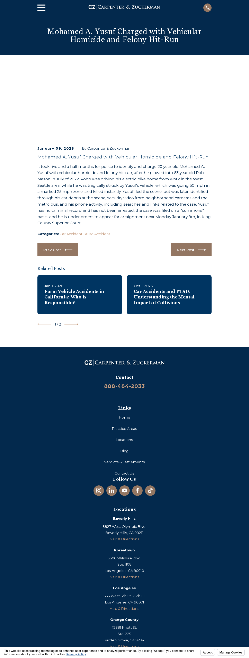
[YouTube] (124, 426)
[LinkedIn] (111, 426)
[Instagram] (98, 426)
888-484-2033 (124, 322)
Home (124, 353)
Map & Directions (124, 475)
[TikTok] (150, 426)
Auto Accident (97, 170)
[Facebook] (137, 426)
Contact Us (124, 409)
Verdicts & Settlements (124, 398)
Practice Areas (124, 364)
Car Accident (71, 170)
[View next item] (71, 260)
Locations (124, 375)
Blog (124, 387)
